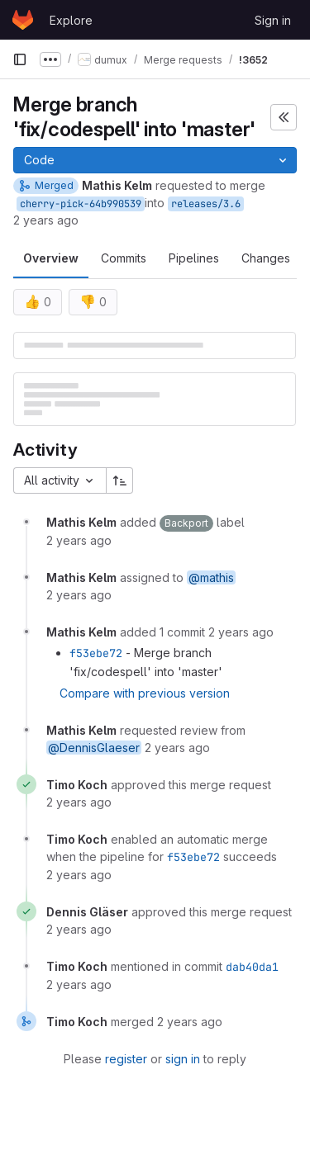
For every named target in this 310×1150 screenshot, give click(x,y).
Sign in (273, 20)
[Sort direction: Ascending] (120, 480)
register (126, 1059)
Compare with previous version (145, 693)
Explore (71, 20)
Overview (51, 258)
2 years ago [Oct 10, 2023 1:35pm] (46, 220)
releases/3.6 (206, 204)
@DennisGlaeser (94, 748)
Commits (123, 258)
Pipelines (194, 258)
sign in (182, 1059)
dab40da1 (252, 966)
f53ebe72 (95, 653)
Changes (265, 258)
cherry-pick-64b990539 (80, 204)
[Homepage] (22, 20)
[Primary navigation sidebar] (20, 59)
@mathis (211, 577)
